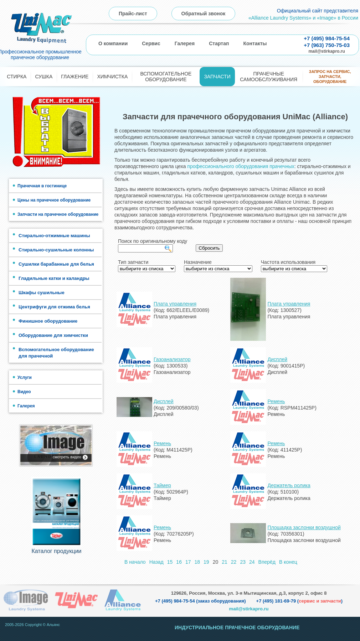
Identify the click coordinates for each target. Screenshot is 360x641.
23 (243, 562)
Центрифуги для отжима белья (54, 306)
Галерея (185, 43)
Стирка (16, 76)
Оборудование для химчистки (53, 335)
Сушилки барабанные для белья (56, 264)
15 (170, 562)
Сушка (43, 76)
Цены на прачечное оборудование (54, 200)
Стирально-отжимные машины (54, 235)
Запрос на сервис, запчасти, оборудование (330, 76)
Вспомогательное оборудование (165, 76)
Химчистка (112, 76)
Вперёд (267, 562)
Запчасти (217, 76)
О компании (113, 43)
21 (224, 562)
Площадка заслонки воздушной (303, 527)
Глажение (74, 76)
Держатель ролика (288, 485)
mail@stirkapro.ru (326, 51)
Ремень (276, 401)
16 (179, 562)
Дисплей (277, 359)
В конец (288, 562)
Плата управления (175, 304)
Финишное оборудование (48, 321)
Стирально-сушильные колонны (56, 249)
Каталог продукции (56, 551)
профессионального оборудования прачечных (240, 166)
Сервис (151, 43)
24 (252, 562)
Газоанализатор (172, 359)
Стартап (219, 43)
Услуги (24, 377)
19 (206, 562)
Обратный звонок (203, 13)
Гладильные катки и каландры (54, 278)
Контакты (255, 43)
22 (234, 562)
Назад (156, 562)
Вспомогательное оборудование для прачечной (56, 353)
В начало (135, 562)
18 (197, 562)
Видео (24, 391)
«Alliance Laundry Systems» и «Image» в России (303, 18)
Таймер (162, 485)
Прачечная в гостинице (42, 185)
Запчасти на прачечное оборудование (57, 214)
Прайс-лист (133, 13)
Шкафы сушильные (42, 292)
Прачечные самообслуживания (268, 76)
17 (188, 562)
